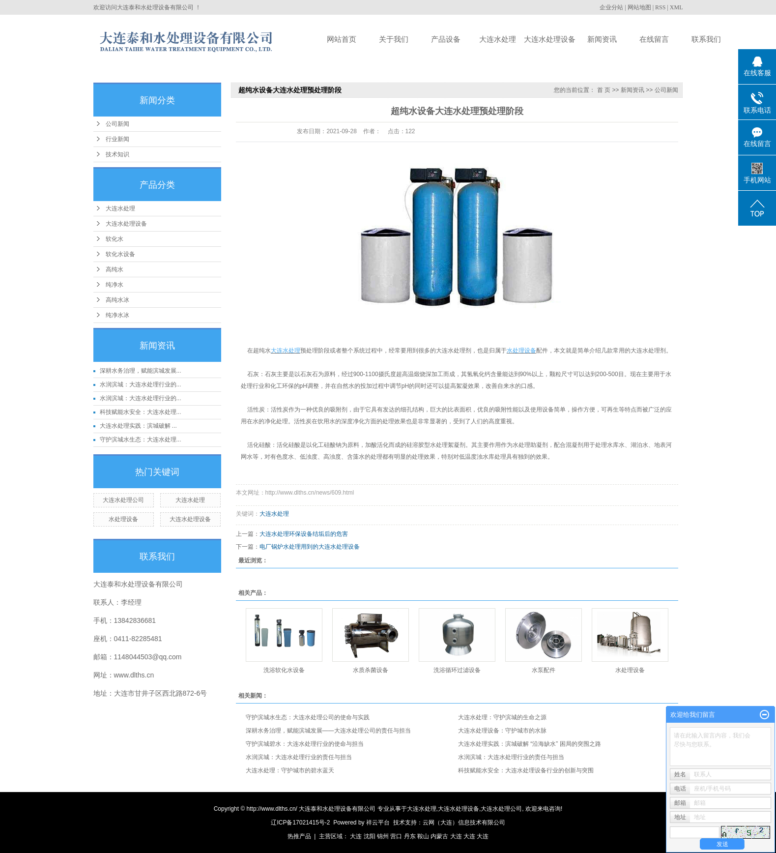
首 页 (603, 90)
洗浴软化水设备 (284, 670)
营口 (396, 836)
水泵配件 (543, 670)
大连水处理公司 (123, 500)
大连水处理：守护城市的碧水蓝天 (290, 770)
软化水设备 (120, 254)
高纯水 (114, 269)
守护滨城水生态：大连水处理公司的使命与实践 (308, 717)
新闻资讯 (602, 39)
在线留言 (654, 39)
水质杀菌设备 (370, 670)
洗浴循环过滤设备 (457, 670)
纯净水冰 (117, 315)
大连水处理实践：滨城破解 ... (138, 425)
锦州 (383, 836)
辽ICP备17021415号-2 (300, 822)
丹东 (410, 836)
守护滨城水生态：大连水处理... (140, 439)
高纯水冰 (117, 299)
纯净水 (114, 284)
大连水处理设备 (549, 39)
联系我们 (706, 39)
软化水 (114, 238)
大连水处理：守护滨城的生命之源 (502, 717)
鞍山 (423, 836)
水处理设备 (123, 519)
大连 (356, 836)
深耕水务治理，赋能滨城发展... (140, 370)
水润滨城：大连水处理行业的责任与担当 (299, 757)
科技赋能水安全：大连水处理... (140, 412)
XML (676, 7)
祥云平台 (378, 822)
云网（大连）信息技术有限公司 (464, 822)
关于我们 (393, 39)
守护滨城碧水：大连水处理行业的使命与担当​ (305, 743)
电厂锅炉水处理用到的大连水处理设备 (309, 546)
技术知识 (117, 154)
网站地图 (639, 7)
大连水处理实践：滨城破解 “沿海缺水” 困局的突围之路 (529, 743)
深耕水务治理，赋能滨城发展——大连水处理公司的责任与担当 (328, 730)
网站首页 (341, 39)
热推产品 (299, 836)
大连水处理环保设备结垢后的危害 (303, 533)
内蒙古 (439, 836)
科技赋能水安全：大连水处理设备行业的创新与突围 (526, 770)
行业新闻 (117, 139)
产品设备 (445, 39)
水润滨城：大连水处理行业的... (140, 384)
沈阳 (369, 836)
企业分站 (611, 7)
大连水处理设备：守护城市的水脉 (502, 730)
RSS (660, 7)
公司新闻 (117, 123)
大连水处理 (497, 39)
